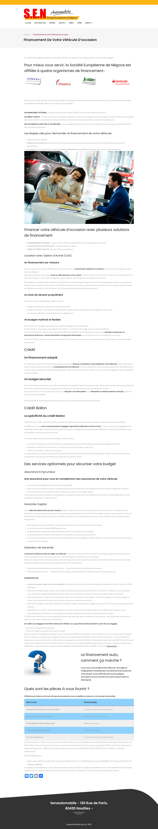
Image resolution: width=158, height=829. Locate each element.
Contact (62, 23)
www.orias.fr (112, 646)
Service (89, 23)
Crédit (71, 23)
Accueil (28, 23)
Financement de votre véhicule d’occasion (50, 34)
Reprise (52, 23)
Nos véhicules (40, 23)
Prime (79, 23)
